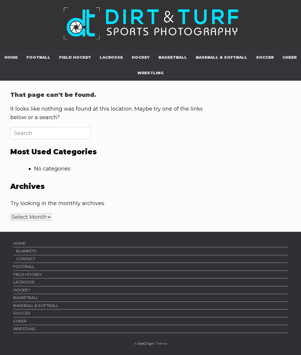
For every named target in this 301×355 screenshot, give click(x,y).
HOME (11, 57)
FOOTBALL (38, 57)
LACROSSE (111, 57)
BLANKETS (26, 251)
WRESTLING (150, 72)
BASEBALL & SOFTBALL (221, 57)
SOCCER (265, 57)
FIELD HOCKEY (75, 57)
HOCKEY (141, 57)
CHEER (289, 57)
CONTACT (25, 258)
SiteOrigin (146, 344)
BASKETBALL (172, 57)
